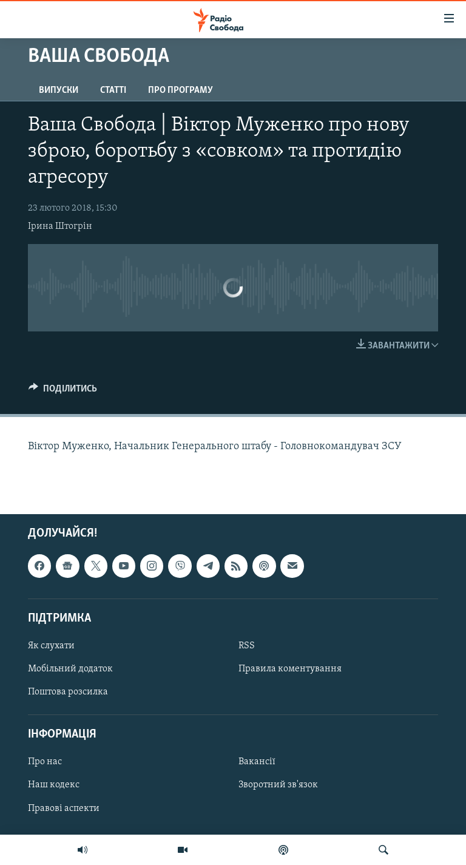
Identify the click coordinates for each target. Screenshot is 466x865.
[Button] (63, 391)
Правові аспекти (64, 808)
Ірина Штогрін (60, 226)
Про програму (180, 90)
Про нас (45, 762)
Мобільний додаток (70, 669)
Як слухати (51, 646)
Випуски (58, 90)
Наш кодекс (53, 785)
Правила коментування (290, 669)
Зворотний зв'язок (278, 785)
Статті (113, 90)
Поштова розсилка (68, 692)
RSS (246, 646)
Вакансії (256, 762)
